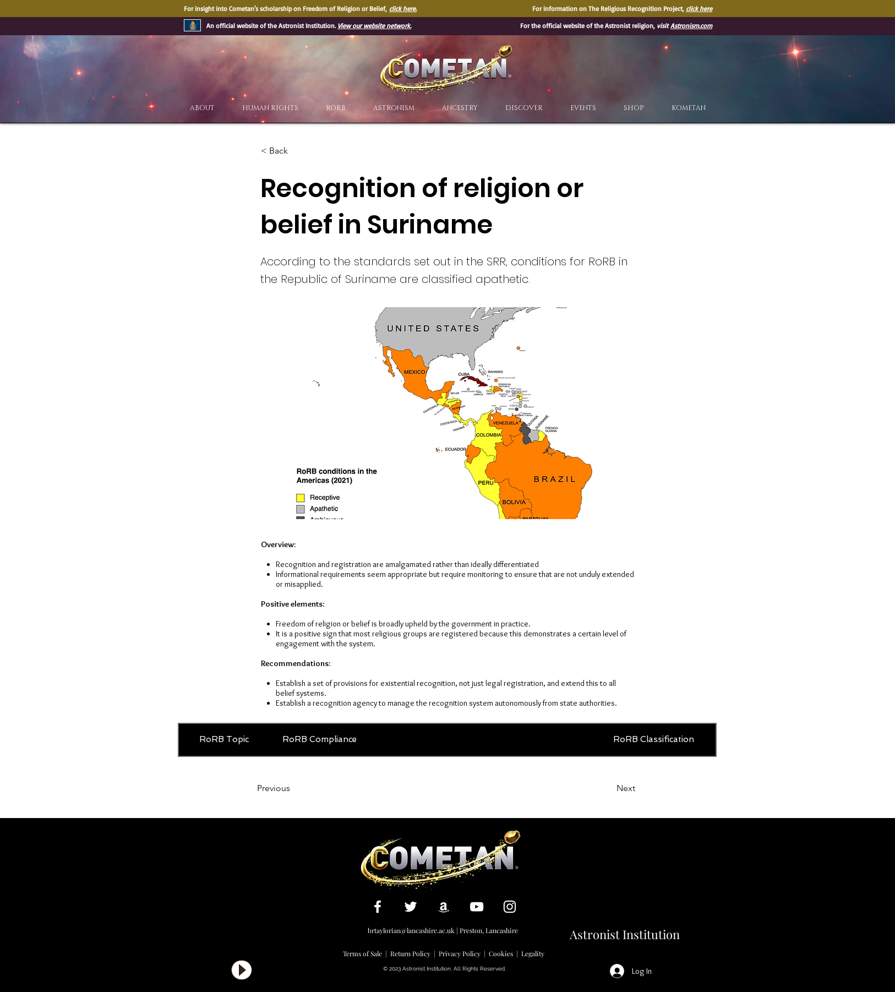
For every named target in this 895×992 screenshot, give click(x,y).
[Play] (242, 970)
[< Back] (297, 151)
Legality (532, 953)
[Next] (607, 788)
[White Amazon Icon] (443, 906)
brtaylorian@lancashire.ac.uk (411, 930)
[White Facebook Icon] (377, 906)
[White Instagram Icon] (509, 906)
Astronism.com (691, 25)
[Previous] (293, 788)
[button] (524, 108)
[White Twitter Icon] (410, 906)
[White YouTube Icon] (476, 906)
